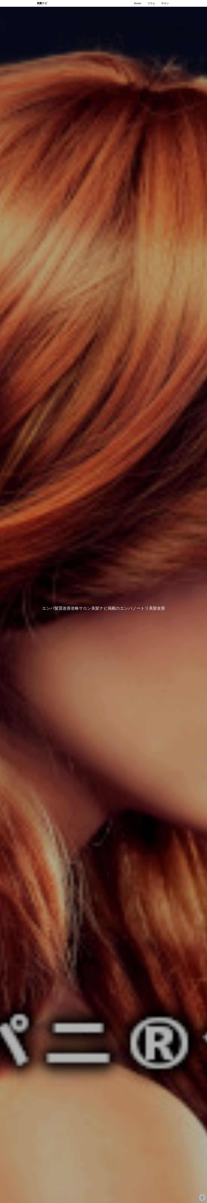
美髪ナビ (42, 3)
